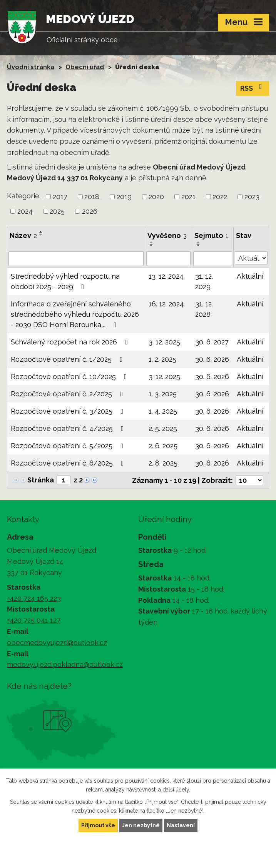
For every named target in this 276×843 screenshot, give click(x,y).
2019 (124, 197)
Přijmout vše (98, 825)
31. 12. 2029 (204, 281)
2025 (57, 211)
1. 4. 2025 (163, 411)
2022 (219, 197)
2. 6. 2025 (163, 446)
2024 (25, 211)
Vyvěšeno (167, 235)
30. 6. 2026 (212, 359)
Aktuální (250, 276)
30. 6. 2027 (212, 342)
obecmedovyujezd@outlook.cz (57, 642)
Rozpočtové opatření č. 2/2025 (68, 394)
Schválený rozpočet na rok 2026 (71, 342)
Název (23, 235)
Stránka (40, 480)
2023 (251, 197)
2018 (91, 197)
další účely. (176, 789)
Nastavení (181, 825)
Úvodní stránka (30, 67)
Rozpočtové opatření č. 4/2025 (69, 428)
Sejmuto (211, 235)
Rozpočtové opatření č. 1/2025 (68, 359)
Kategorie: (23, 196)
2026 (89, 211)
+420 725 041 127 (33, 620)
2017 (60, 197)
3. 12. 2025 (164, 342)
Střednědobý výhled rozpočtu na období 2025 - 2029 (65, 281)
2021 (188, 197)
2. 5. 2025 (163, 428)
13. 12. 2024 (166, 276)
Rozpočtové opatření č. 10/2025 (70, 376)
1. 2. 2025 (162, 359)
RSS (252, 87)
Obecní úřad (84, 67)
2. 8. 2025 (163, 463)
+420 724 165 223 (34, 598)
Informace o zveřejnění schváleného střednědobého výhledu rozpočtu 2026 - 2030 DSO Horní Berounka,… (75, 314)
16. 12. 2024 (166, 304)
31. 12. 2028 (204, 309)
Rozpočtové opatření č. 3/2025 (69, 411)
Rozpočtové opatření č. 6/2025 (69, 463)
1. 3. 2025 (163, 394)
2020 (156, 197)
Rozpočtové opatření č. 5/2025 (69, 446)
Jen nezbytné (141, 825)
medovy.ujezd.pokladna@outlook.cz (65, 664)
